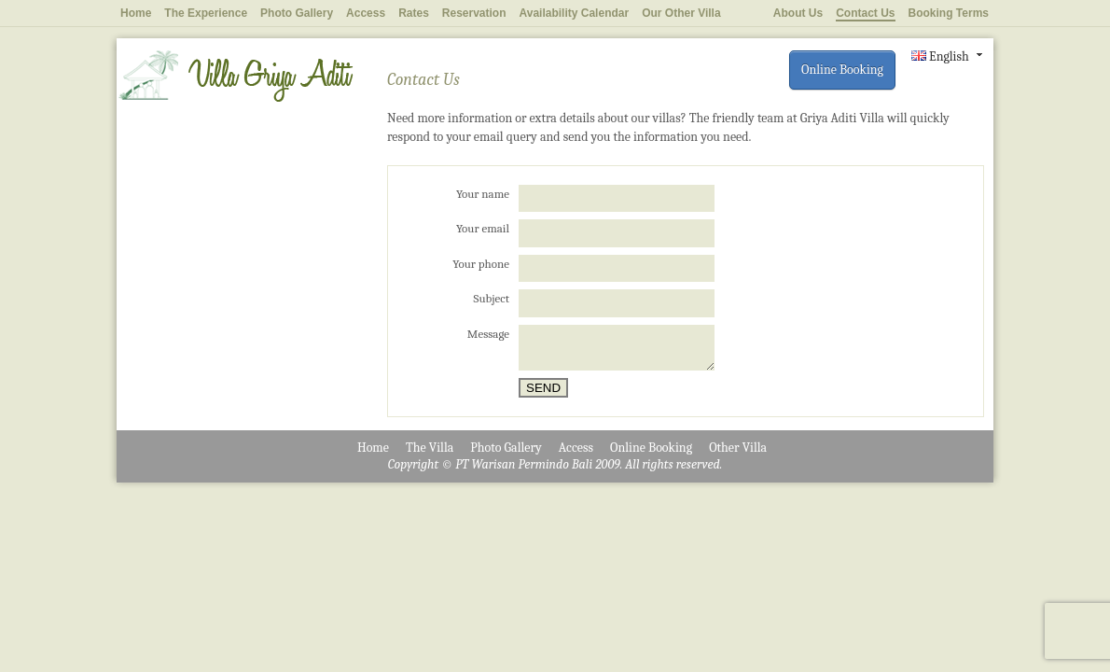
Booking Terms (949, 13)
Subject (492, 298)
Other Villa (738, 447)
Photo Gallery (296, 13)
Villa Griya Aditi (235, 76)
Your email (482, 228)
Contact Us (865, 13)
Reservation (474, 13)
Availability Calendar (575, 13)
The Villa (429, 447)
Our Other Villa (681, 13)
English (940, 56)
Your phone (480, 264)
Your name (482, 194)
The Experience (205, 13)
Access (365, 13)
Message (488, 334)
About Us (798, 13)
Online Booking (842, 69)
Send (543, 388)
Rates (413, 13)
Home (135, 13)
